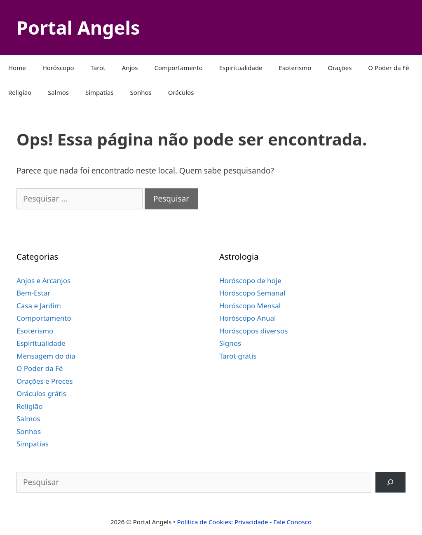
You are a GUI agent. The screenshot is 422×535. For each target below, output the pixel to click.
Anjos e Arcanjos (43, 280)
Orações (340, 67)
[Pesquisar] (390, 482)
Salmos (58, 92)
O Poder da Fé (388, 67)
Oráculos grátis (41, 393)
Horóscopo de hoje (250, 280)
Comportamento (179, 67)
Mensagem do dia (45, 356)
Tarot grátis (238, 356)
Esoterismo (295, 67)
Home (17, 67)
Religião (19, 92)
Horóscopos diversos (253, 331)
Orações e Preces (44, 381)
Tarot (98, 67)
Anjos (130, 67)
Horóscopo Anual (247, 318)
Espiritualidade (241, 67)
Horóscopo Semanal (252, 293)
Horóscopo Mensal (250, 305)
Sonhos (141, 92)
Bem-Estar (33, 293)
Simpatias (99, 92)
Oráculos (181, 92)
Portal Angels (78, 27)
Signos (230, 343)
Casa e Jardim (38, 305)
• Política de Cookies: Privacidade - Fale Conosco (242, 522)
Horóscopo (58, 67)
